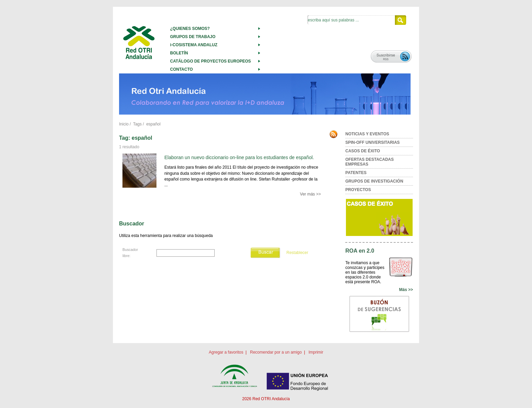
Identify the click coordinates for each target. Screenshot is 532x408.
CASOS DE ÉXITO (362, 151)
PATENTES (355, 172)
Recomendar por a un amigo (276, 352)
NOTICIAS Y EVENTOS (367, 134)
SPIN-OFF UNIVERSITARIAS (372, 142)
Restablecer (297, 252)
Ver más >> (310, 194)
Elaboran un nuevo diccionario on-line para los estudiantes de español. (239, 157)
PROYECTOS (358, 189)
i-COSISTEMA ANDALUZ (193, 44)
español (153, 124)
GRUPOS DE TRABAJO (192, 36)
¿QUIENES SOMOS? (190, 28)
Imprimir (316, 352)
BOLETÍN (179, 53)
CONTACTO (181, 69)
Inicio (124, 124)
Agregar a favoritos (226, 352)
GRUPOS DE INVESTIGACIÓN (374, 181)
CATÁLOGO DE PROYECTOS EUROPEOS (210, 61)
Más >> (406, 289)
